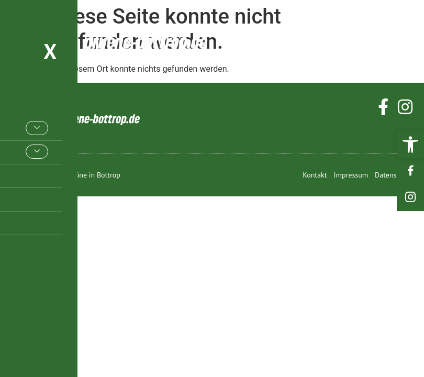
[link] (410, 144)
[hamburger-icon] (402, 41)
